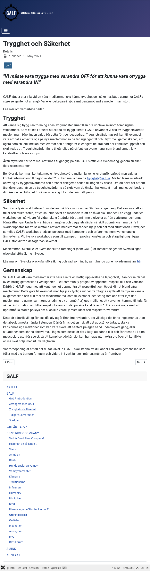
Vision (13, 449)
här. (139, 261)
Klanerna (14, 476)
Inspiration (15, 525)
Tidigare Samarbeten (21, 414)
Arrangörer (15, 531)
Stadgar (14, 420)
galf (8, 65)
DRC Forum (16, 542)
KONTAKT (13, 555)
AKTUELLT (13, 387)
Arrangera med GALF (22, 404)
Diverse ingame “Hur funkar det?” (29, 509)
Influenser (15, 487)
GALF (10, 393)
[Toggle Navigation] (6, 31)
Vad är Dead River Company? (26, 438)
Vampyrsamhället (20, 471)
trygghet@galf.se (98, 178)
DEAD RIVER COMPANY (22, 433)
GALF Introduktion (20, 398)
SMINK (11, 549)
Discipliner (15, 498)
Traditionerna (17, 482)
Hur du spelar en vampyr (24, 465)
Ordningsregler (18, 514)
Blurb (12, 460)
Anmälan (14, 454)
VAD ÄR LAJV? (16, 427)
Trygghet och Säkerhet (22, 409)
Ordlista (14, 520)
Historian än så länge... (23, 443)
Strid (12, 503)
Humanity (15, 493)
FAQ (11, 536)
